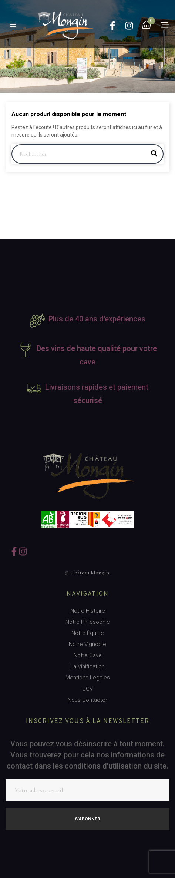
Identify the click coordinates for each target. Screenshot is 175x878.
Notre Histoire (87, 610)
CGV (87, 688)
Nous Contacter (87, 700)
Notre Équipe (87, 633)
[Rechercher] (87, 154)
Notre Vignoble (87, 644)
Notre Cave (88, 655)
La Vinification (87, 666)
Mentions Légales (87, 677)
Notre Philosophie (87, 622)
